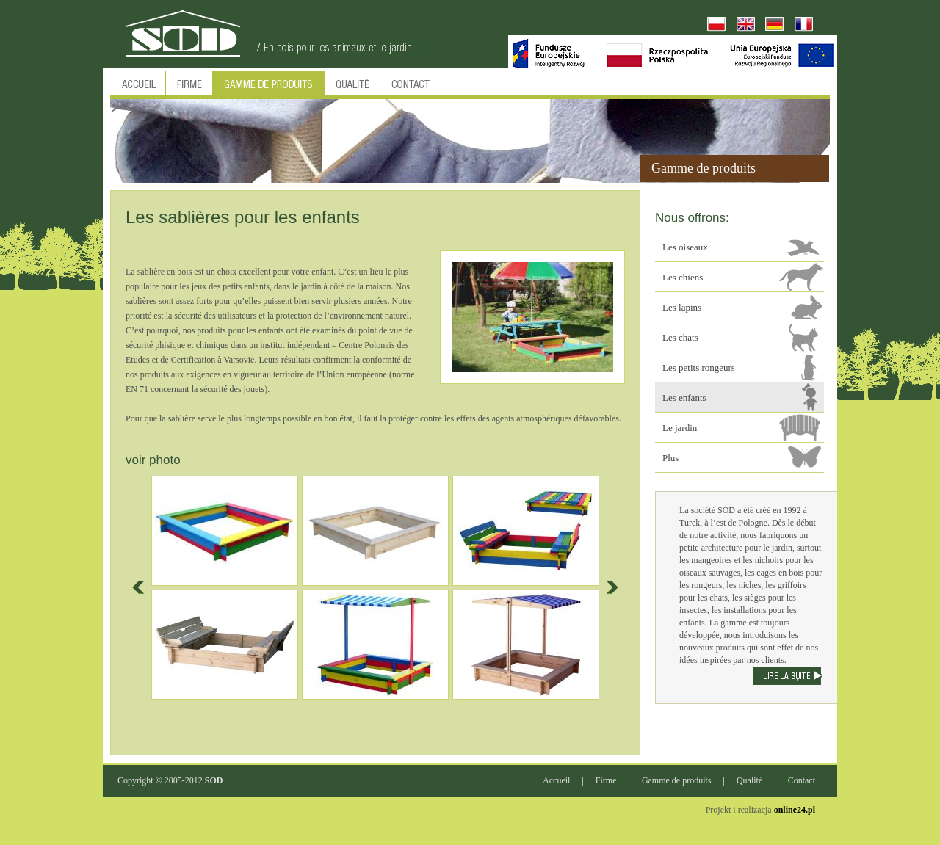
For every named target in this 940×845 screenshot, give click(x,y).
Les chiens (682, 277)
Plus (670, 457)
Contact (801, 780)
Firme (606, 780)
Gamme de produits (677, 780)
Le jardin (679, 427)
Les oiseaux (685, 247)
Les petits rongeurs (698, 367)
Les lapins (681, 307)
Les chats (680, 337)
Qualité (749, 780)
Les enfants (684, 397)
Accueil (556, 780)
